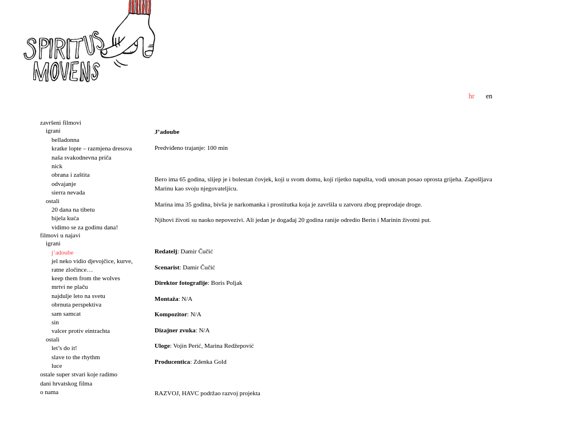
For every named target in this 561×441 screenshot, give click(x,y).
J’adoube (62, 252)
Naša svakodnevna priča (81, 157)
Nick (57, 165)
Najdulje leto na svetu (78, 295)
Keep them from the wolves (86, 278)
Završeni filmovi (60, 122)
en (489, 96)
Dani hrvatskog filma (66, 383)
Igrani (53, 130)
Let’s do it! (64, 347)
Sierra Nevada (68, 192)
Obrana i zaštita (71, 174)
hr (472, 96)
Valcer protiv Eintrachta (81, 330)
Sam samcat (66, 313)
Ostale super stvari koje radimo (78, 374)
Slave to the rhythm (76, 356)
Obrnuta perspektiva (76, 304)
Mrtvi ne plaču (70, 286)
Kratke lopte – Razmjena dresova (92, 148)
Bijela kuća (65, 217)
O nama (49, 391)
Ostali (53, 200)
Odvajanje (64, 183)
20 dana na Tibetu (73, 209)
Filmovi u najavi (60, 235)
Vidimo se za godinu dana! (85, 227)
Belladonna (65, 139)
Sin (55, 322)
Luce (57, 365)
